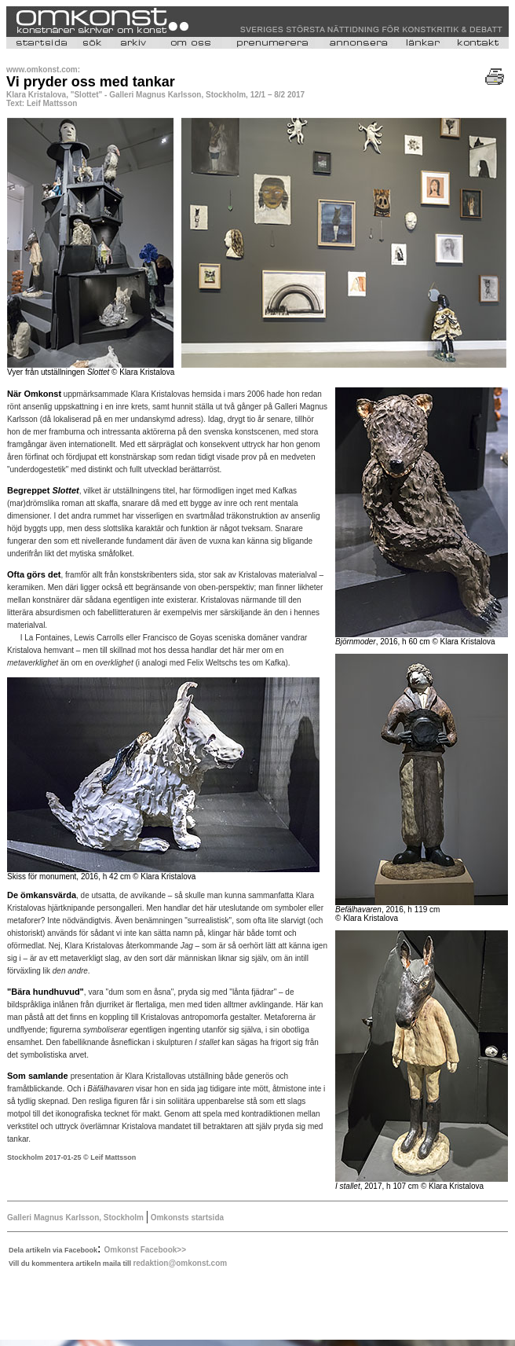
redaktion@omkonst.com (180, 1263)
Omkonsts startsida (186, 1217)
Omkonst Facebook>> (145, 1249)
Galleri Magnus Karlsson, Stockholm (76, 1217)
